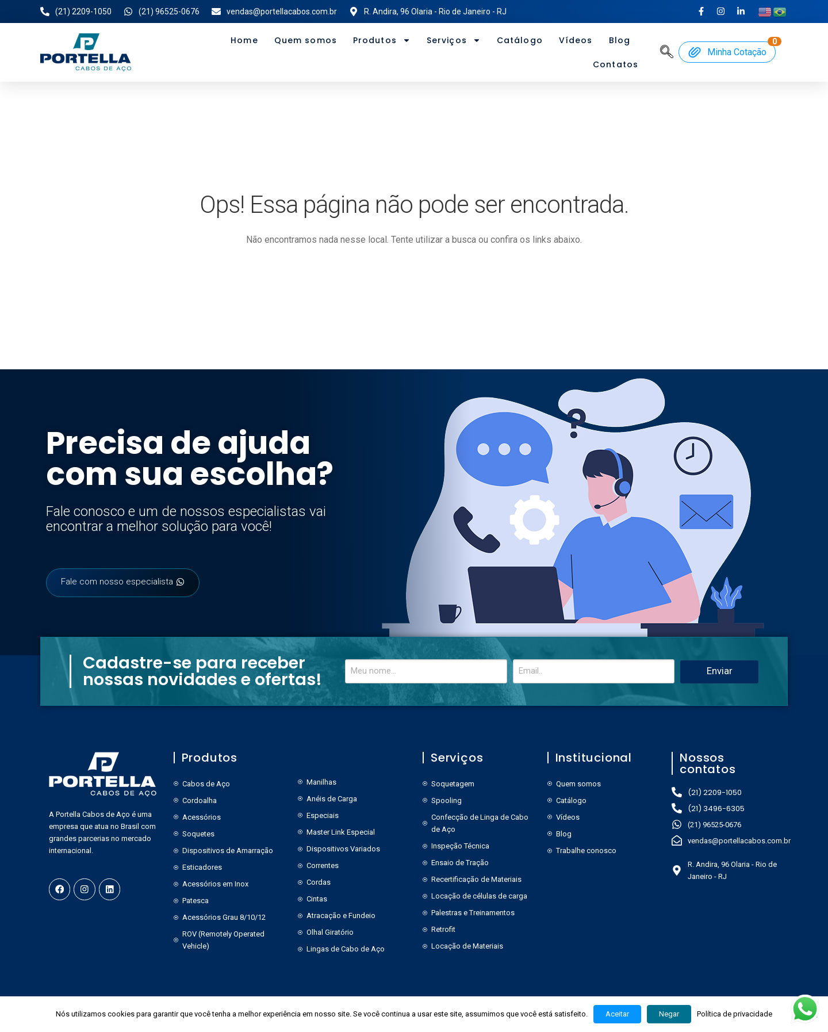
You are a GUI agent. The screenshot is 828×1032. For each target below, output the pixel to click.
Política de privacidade (734, 1014)
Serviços (454, 40)
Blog (619, 40)
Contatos (615, 64)
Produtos (382, 40)
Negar (669, 1014)
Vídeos (576, 40)
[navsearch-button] (667, 51)
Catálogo (520, 40)
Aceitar (617, 1014)
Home (244, 40)
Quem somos (305, 40)
